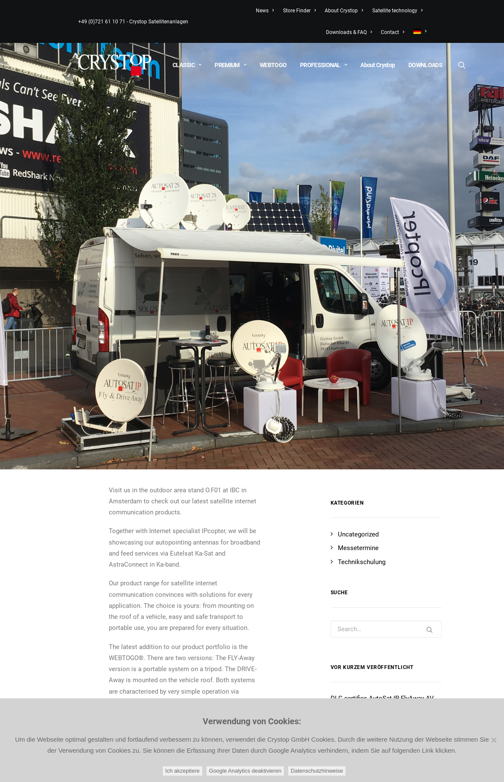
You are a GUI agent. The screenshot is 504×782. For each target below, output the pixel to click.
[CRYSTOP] (114, 65)
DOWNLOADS (425, 65)
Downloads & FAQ (349, 32)
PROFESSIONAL (323, 65)
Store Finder (299, 11)
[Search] (461, 65)
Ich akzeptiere (182, 771)
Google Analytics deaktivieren (245, 771)
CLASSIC (187, 65)
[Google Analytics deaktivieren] (493, 740)
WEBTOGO (273, 65)
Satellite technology (397, 11)
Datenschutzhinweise (317, 771)
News (265, 11)
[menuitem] (418, 31)
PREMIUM (230, 65)
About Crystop (344, 11)
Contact (392, 32)
